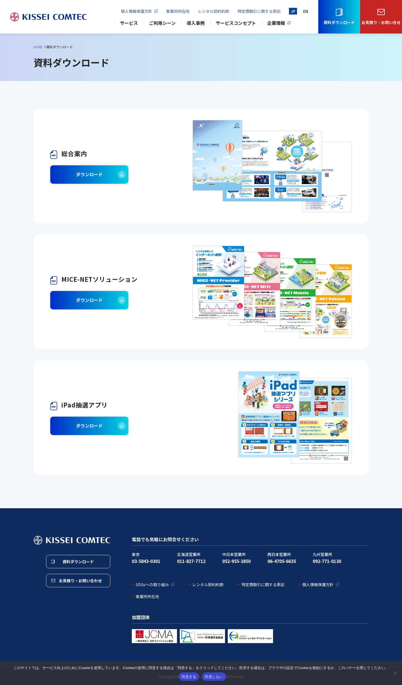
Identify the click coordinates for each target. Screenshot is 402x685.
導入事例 (196, 23)
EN (305, 11)
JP (293, 11)
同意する (188, 677)
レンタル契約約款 (213, 11)
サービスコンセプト (236, 23)
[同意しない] (395, 673)
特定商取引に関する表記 (259, 11)
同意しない (214, 677)
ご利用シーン (162, 23)
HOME (38, 46)
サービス (129, 23)
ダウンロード (89, 174)
